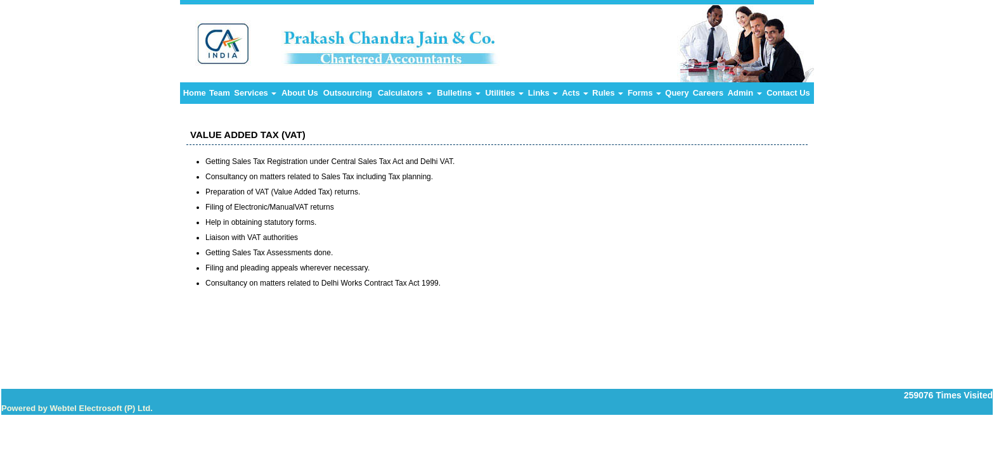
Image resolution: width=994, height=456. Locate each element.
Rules (607, 93)
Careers (708, 93)
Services (255, 93)
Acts (575, 93)
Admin (745, 93)
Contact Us (788, 93)
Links (543, 93)
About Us (299, 93)
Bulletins (459, 93)
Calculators (404, 93)
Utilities (504, 93)
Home (194, 93)
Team (219, 93)
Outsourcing (347, 93)
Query (677, 93)
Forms (644, 93)
